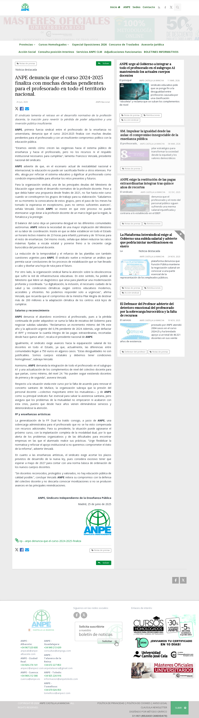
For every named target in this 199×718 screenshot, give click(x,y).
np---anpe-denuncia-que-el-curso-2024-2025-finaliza (48, 541)
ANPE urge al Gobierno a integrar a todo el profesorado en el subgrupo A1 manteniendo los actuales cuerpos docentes (147, 70)
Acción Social (27, 52)
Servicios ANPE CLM (89, 52)
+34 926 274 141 (29, 664)
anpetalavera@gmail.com (58, 668)
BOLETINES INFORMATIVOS (161, 52)
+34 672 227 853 (52, 664)
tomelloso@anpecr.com (57, 693)
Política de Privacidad (110, 703)
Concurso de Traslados (124, 44)
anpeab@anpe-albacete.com (29, 652)
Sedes (136, 7)
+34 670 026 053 (52, 689)
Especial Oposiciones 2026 (89, 44)
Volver (103, 63)
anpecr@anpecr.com (32, 668)
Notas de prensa (26, 63)
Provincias (27, 44)
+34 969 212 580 (29, 675)
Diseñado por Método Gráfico (148, 711)
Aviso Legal (160, 703)
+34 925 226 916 (52, 675)
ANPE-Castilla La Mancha (151, 80)
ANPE (126, 7)
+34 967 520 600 (29, 647)
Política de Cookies (139, 703)
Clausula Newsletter (154, 707)
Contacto (149, 7)
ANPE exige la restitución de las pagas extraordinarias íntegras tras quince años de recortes (149, 183)
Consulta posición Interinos (56, 52)
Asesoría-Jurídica (152, 44)
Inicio (115, 7)
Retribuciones (152, 115)
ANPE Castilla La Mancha (54, 703)
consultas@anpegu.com (57, 650)
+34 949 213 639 (52, 647)
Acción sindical (129, 120)
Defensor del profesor (135, 351)
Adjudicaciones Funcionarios (123, 52)
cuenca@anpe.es (30, 679)
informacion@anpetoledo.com (61, 679)
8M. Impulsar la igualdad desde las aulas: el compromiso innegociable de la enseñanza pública (151, 135)
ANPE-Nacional (103, 102)
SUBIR (180, 707)
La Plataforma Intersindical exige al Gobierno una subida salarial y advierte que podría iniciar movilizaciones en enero (150, 240)
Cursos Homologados (54, 44)
